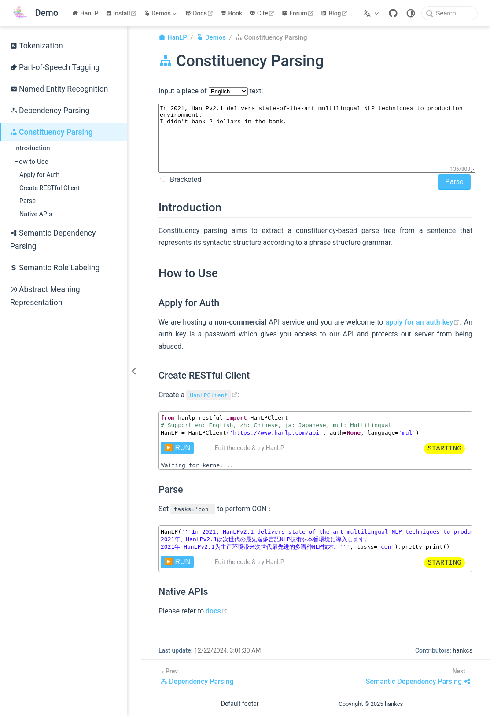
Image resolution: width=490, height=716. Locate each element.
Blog (335, 13)
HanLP (85, 13)
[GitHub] (393, 13)
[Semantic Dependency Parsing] (418, 675)
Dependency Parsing (49, 110)
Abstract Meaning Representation (45, 296)
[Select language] (372, 13)
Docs (200, 13)
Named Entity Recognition (59, 89)
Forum (299, 13)
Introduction (32, 148)
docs (217, 611)
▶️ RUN (177, 447)
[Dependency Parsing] (197, 675)
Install (122, 13)
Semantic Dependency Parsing (53, 240)
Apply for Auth (39, 175)
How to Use (31, 162)
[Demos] (161, 13)
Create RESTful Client (49, 188)
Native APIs (35, 214)
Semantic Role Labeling (54, 267)
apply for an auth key (423, 322)
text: (255, 91)
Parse (27, 201)
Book (232, 13)
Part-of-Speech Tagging (54, 67)
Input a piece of (183, 91)
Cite (262, 13)
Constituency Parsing (51, 132)
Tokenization (36, 45)
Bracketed (184, 179)
